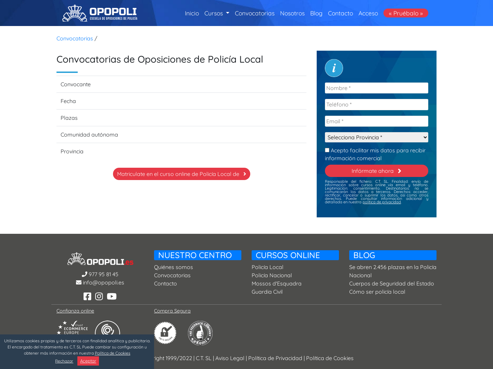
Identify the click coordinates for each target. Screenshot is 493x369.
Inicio (192, 13)
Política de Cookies (330, 358)
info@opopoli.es (100, 282)
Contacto (340, 13)
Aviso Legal (229, 358)
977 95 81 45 (100, 274)
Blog (316, 13)
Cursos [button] (214, 13)
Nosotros (292, 13)
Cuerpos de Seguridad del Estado (391, 283)
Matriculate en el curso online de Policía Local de (181, 173)
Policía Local (267, 267)
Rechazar (64, 361)
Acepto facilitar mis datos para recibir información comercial (375, 153)
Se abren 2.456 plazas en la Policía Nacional (393, 271)
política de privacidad (382, 202)
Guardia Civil (267, 291)
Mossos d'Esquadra (277, 283)
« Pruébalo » (406, 13)
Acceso (368, 13)
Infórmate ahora (376, 171)
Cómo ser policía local (377, 291)
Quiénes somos (173, 267)
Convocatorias (255, 13)
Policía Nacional (272, 275)
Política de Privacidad (275, 358)
